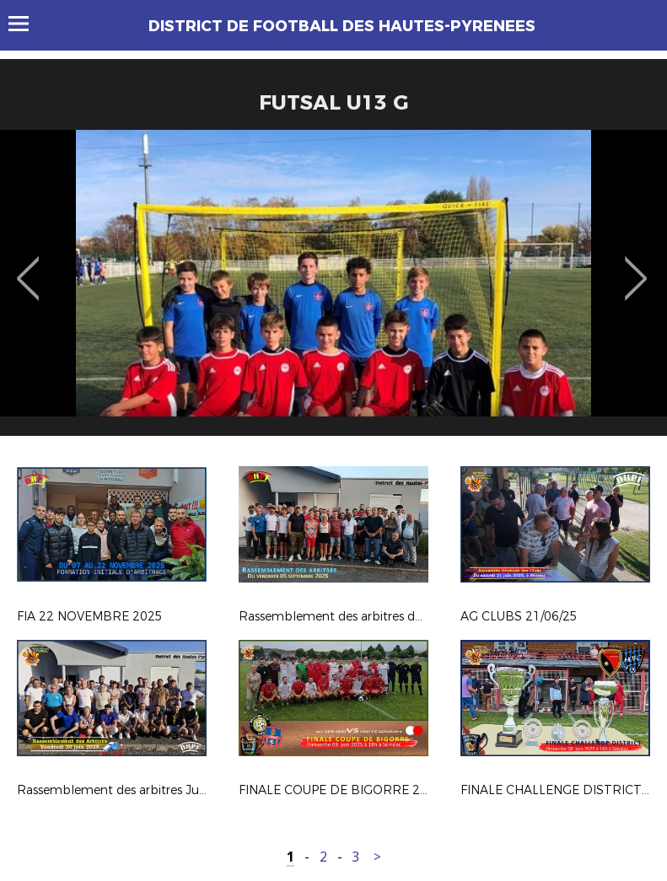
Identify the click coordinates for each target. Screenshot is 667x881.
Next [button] (636, 266)
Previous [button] (28, 266)
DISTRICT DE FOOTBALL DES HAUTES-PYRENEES (341, 26)
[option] (333, 289)
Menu (26, 23)
